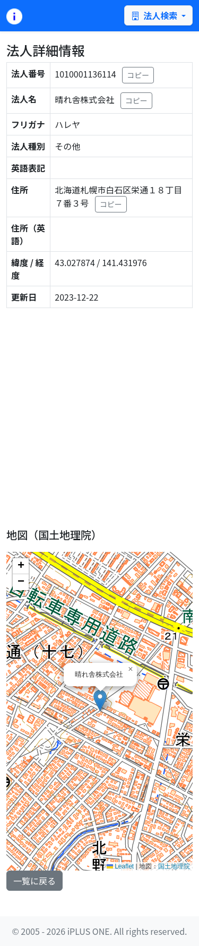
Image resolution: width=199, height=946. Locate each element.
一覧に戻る (34, 880)
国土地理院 (174, 866)
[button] (100, 700)
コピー (138, 75)
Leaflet (120, 866)
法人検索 (155, 15)
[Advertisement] (99, 416)
